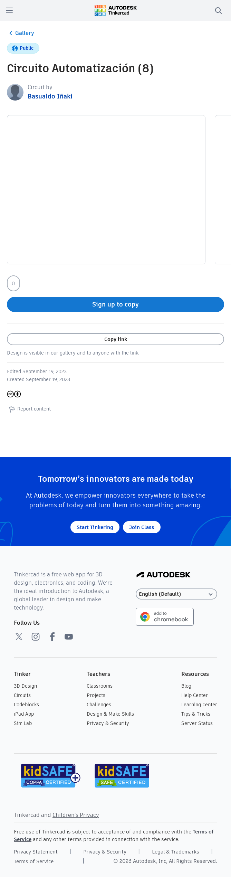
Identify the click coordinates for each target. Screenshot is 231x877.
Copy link (115, 339)
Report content (29, 409)
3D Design (25, 685)
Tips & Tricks (195, 713)
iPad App (24, 713)
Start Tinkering (95, 527)
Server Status (197, 723)
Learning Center (199, 704)
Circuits (22, 695)
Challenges (99, 704)
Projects (96, 695)
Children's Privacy (75, 815)
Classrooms (100, 685)
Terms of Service (34, 861)
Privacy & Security (108, 723)
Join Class (141, 527)
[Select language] (176, 594)
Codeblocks (26, 704)
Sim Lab (23, 723)
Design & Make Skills (110, 713)
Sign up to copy (115, 304)
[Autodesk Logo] (163, 575)
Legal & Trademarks (175, 851)
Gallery (20, 33)
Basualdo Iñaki (50, 96)
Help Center (194, 695)
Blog (186, 685)
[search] (218, 10)
